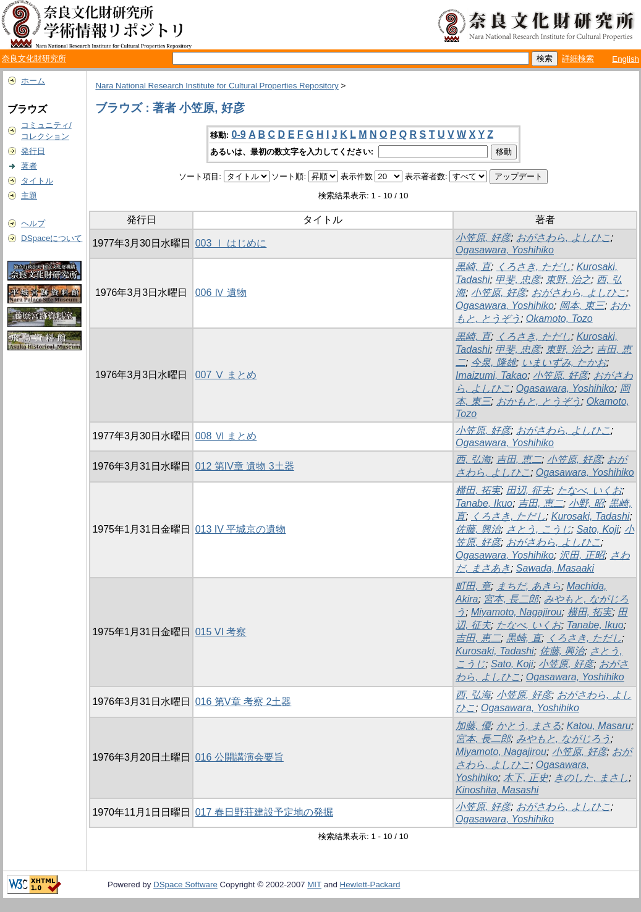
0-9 (239, 134)
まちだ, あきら (528, 586)
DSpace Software (185, 884)
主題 (29, 195)
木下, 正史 (525, 777)
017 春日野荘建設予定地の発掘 (264, 812)
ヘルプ (33, 223)
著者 (29, 166)
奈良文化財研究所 (34, 58)
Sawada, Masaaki (555, 568)
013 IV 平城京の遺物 (240, 529)
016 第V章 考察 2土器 (243, 701)
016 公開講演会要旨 (239, 757)
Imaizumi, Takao (491, 375)
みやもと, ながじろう (563, 738)
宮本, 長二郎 (510, 599)
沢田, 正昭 (582, 555)
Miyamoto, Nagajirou (516, 612)
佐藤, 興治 (478, 529)
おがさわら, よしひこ (563, 237)
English (625, 59)
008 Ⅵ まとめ (226, 436)
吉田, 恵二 (518, 459)
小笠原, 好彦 (483, 237)
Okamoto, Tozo (559, 318)
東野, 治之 (568, 279)
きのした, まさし (591, 777)
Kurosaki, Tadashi (590, 516)
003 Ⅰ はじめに (231, 243)
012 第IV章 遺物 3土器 (244, 466)
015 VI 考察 (221, 632)
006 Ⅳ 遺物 (221, 292)
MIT (314, 884)
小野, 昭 (586, 503)
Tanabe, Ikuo (484, 503)
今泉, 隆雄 (493, 362)
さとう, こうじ (538, 529)
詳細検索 (578, 58)
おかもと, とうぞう (538, 401)
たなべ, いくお (589, 490)
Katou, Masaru (599, 725)
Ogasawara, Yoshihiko (505, 250)
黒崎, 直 (473, 266)
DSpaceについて (51, 238)
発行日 (33, 151)
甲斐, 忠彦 (517, 279)
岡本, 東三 (582, 305)
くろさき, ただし (533, 266)
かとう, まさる (528, 725)
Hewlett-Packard (370, 884)
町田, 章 (473, 586)
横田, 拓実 (478, 490)
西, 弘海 (473, 459)
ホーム (33, 80)
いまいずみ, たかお (564, 362)
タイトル (37, 180)
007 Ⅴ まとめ (226, 374)
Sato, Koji (598, 529)
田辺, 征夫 (528, 490)
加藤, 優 (473, 725)
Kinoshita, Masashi (497, 790)
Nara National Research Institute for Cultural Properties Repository (216, 85)
